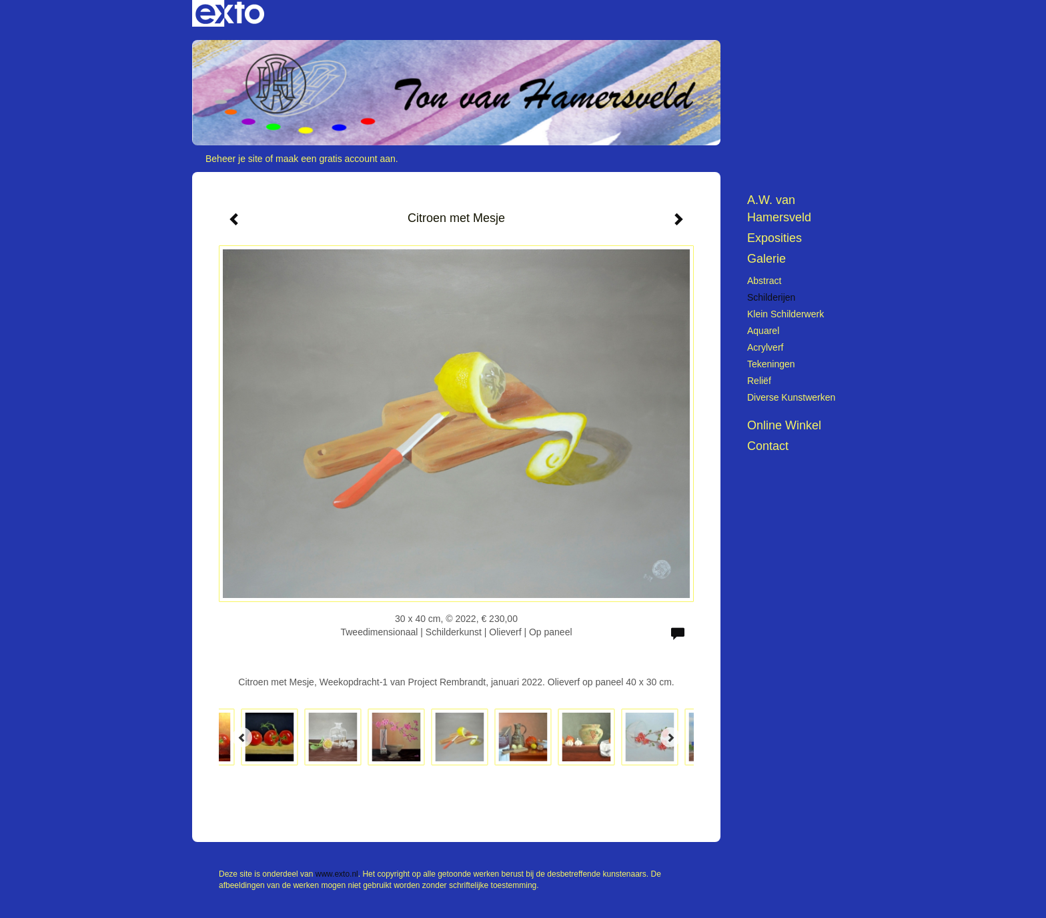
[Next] (670, 737)
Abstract (764, 280)
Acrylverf (765, 347)
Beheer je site (234, 158)
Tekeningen (771, 364)
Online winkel (784, 425)
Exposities (774, 238)
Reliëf (759, 380)
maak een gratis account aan (336, 158)
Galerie (766, 258)
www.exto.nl (337, 874)
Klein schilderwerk (785, 314)
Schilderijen (771, 297)
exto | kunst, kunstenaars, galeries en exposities (230, 13)
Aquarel (763, 330)
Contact (768, 446)
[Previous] (242, 737)
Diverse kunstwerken (791, 397)
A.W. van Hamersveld (779, 208)
